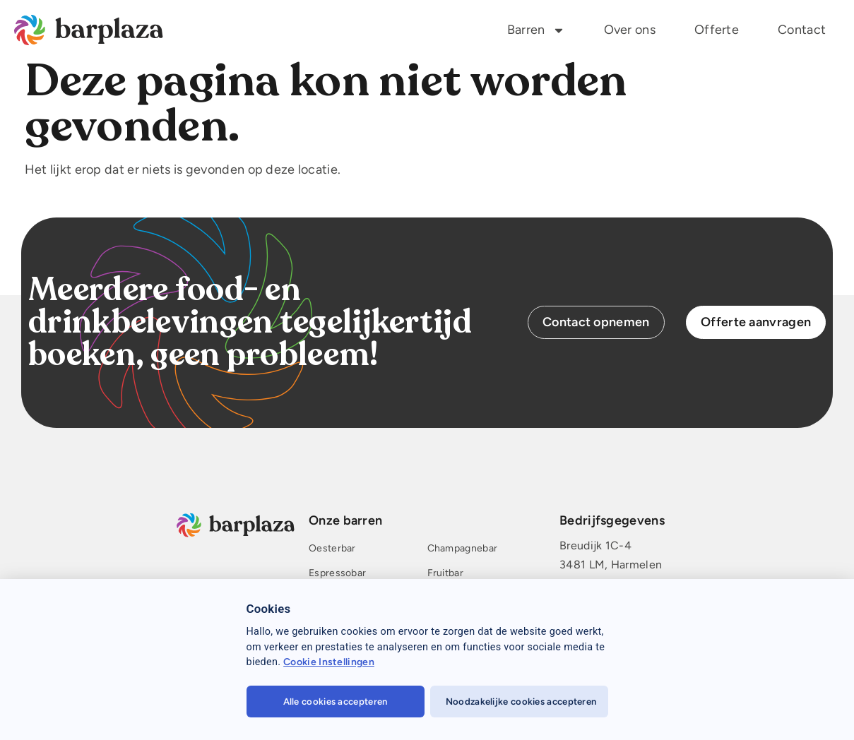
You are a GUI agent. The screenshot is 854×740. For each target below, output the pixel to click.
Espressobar (337, 574)
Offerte (716, 29)
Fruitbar (445, 574)
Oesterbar (332, 549)
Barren (536, 30)
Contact (802, 29)
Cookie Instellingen (328, 662)
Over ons (630, 29)
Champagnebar (462, 549)
